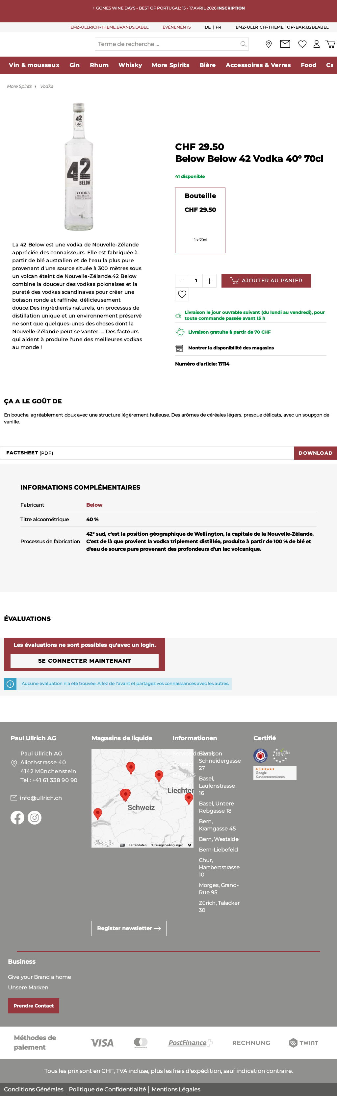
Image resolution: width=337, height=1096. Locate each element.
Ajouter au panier (266, 293)
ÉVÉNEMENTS (177, 27)
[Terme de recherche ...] (167, 50)
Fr (218, 27)
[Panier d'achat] (330, 51)
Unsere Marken (28, 987)
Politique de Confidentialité (107, 1089)
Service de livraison (197, 754)
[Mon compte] (315, 50)
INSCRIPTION (231, 8)
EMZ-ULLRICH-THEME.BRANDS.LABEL (109, 27)
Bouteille (200, 209)
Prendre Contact (33, 1006)
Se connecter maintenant (84, 674)
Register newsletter (129, 928)
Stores (180, 785)
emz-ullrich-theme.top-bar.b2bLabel (282, 27)
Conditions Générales (33, 1089)
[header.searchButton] (244, 50)
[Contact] (283, 50)
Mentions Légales (175, 1089)
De (208, 27)
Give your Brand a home (39, 977)
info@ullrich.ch (41, 798)
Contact (183, 764)
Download (315, 466)
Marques (183, 775)
